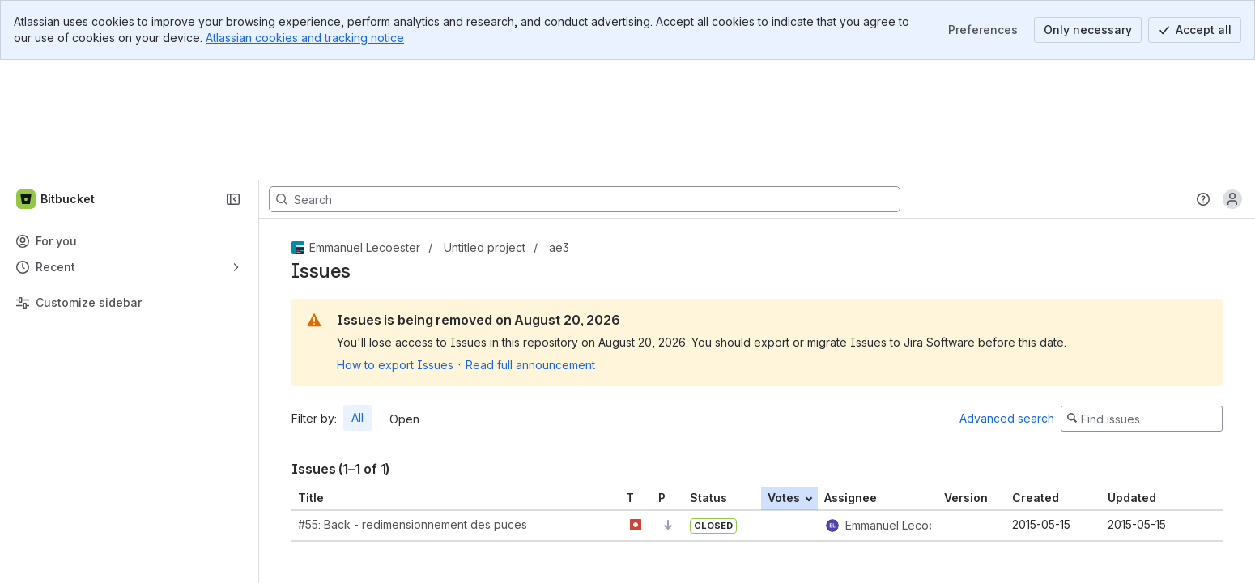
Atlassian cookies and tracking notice (305, 38)
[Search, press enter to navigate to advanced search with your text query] (584, 79)
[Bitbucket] (56, 79)
